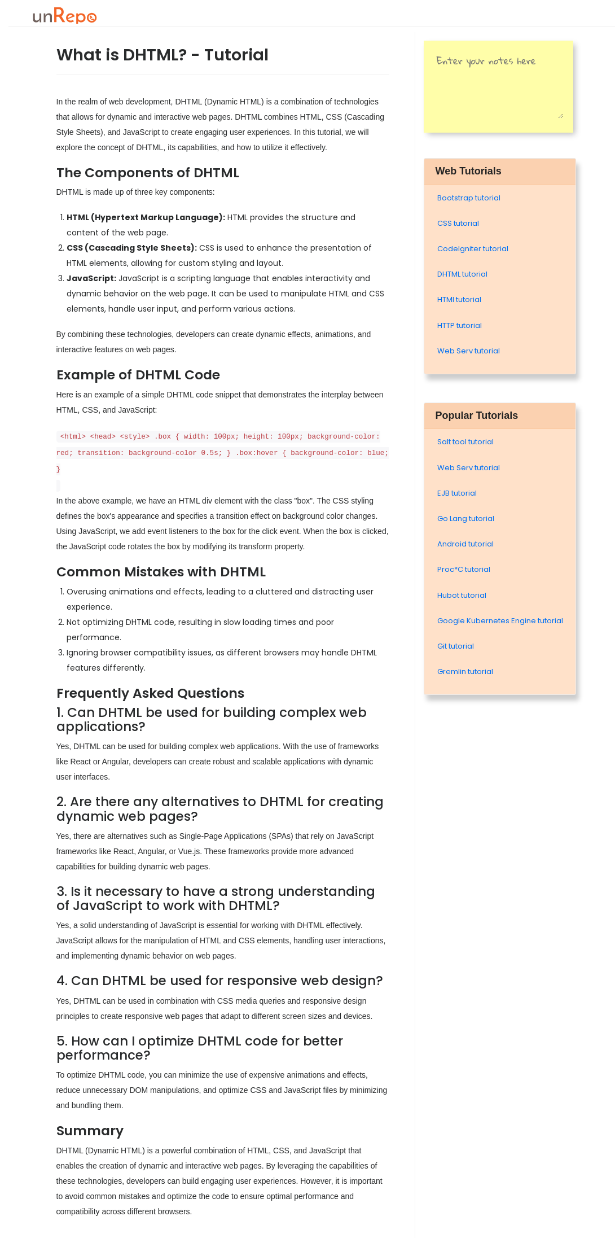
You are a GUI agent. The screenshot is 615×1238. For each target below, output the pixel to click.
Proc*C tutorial (463, 569)
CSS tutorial (458, 223)
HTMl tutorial (459, 299)
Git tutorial (455, 646)
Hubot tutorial (461, 595)
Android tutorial (465, 544)
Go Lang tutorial (465, 518)
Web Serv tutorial (468, 350)
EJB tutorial (457, 493)
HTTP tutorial (459, 325)
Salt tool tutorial (465, 441)
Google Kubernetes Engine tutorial (500, 620)
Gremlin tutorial (465, 671)
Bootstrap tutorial (468, 198)
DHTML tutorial (462, 274)
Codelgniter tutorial (472, 248)
